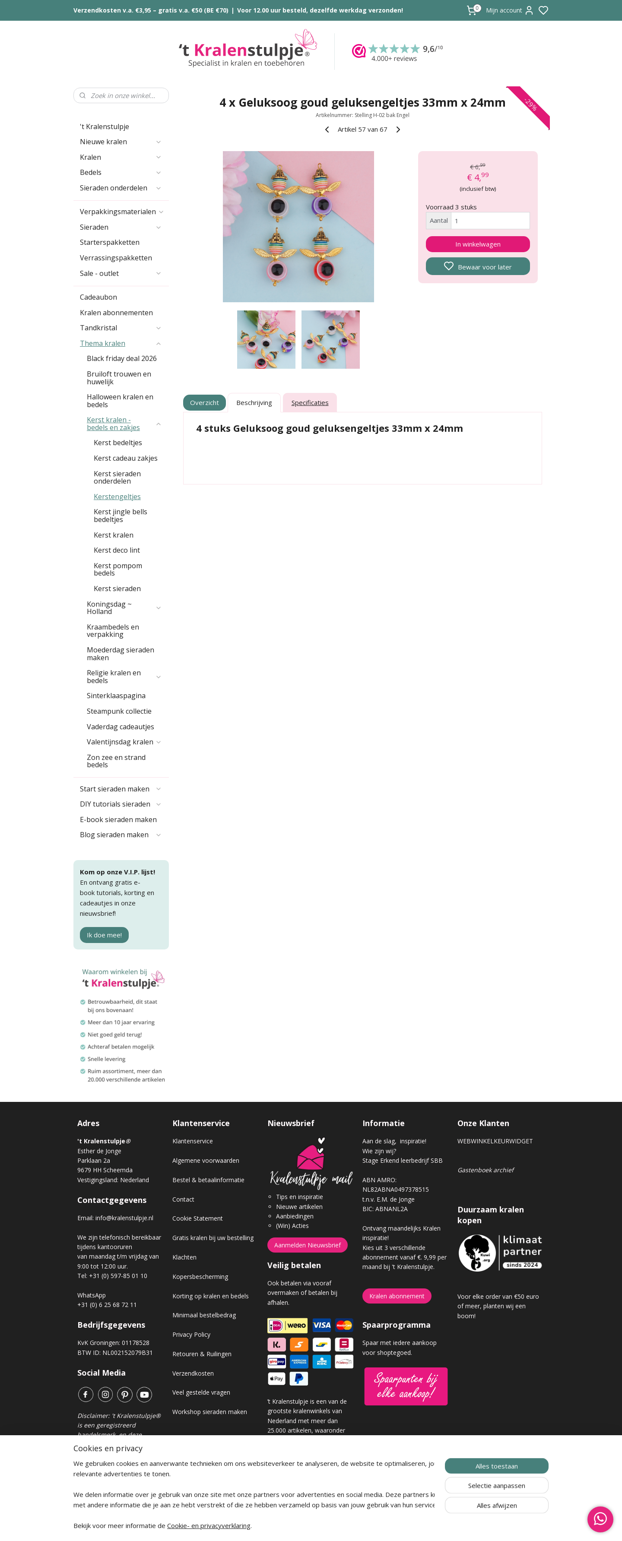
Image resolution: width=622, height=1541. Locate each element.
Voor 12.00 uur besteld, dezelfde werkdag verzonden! (320, 10)
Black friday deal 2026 (122, 358)
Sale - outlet (121, 273)
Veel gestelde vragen (201, 1392)
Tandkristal (121, 327)
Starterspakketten (110, 242)
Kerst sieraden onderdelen (117, 477)
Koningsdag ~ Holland (124, 608)
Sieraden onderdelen (121, 188)
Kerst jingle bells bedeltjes (120, 515)
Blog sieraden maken (121, 834)
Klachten (184, 1257)
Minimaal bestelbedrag (204, 1315)
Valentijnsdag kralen (124, 742)
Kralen (121, 157)
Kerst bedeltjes (118, 442)
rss (359, 1525)
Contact (183, 1199)
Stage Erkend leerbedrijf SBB (402, 1160)
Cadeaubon (98, 297)
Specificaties (310, 402)
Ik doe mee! (104, 934)
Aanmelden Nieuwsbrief (307, 1245)
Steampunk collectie (119, 711)
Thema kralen (121, 343)
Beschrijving (254, 402)
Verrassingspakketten (116, 258)
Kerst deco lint (117, 550)
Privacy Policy (191, 1334)
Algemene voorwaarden (205, 1160)
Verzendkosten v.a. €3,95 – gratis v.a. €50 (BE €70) (150, 10)
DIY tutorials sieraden (121, 804)
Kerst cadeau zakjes (126, 458)
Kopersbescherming (200, 1276)
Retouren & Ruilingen (202, 1354)
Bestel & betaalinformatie (208, 1180)
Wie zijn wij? (379, 1151)
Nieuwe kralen (121, 141)
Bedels (121, 172)
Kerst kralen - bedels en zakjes (124, 423)
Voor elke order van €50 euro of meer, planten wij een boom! (498, 1306)
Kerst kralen (113, 535)
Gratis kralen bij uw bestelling (213, 1238)
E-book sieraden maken (118, 819)
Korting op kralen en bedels (210, 1296)
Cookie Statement (197, 1218)
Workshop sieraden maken (209, 1412)
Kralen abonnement (397, 1296)
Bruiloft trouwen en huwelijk (119, 377)
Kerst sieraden (117, 588)
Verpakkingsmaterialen (122, 211)
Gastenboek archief (485, 1170)
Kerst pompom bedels (118, 569)
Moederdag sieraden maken (120, 653)
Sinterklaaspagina (116, 695)
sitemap (341, 1525)
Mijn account (510, 10)
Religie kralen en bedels (124, 676)
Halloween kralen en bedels (120, 400)
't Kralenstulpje (104, 126)
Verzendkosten (193, 1373)
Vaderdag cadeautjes (120, 726)
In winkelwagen (478, 244)
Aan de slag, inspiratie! (394, 1141)
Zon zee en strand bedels (116, 761)
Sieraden (121, 227)
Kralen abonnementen (116, 312)
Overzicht (204, 402)
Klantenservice (192, 1141)
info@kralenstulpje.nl (124, 1218)
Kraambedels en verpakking (113, 630)
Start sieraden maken (121, 789)
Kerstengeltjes (117, 496)
